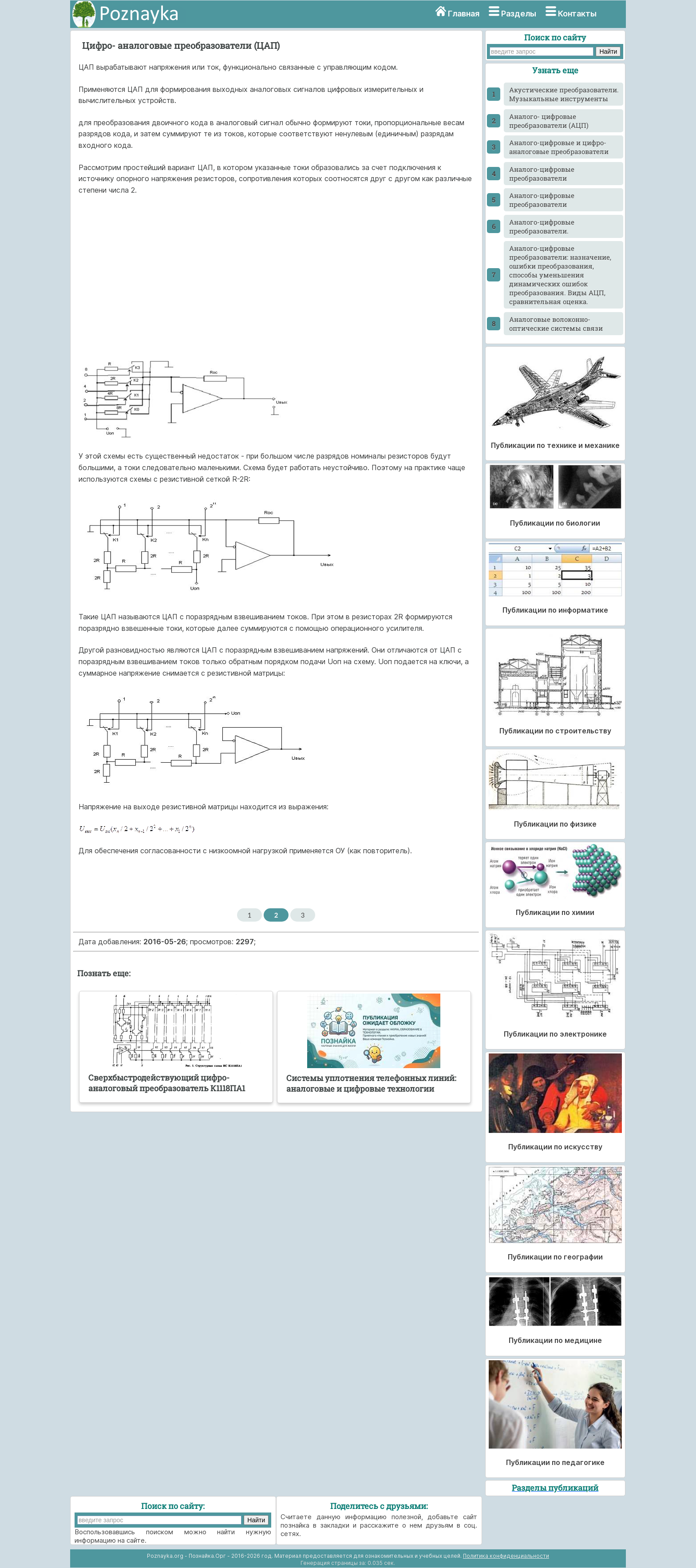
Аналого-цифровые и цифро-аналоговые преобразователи (559, 147)
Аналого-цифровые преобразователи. (541, 226)
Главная (463, 13)
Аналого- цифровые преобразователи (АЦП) (549, 121)
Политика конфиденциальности (506, 1555)
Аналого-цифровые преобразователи (541, 173)
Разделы (518, 13)
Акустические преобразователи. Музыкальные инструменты (564, 94)
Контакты (577, 13)
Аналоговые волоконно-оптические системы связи (556, 324)
